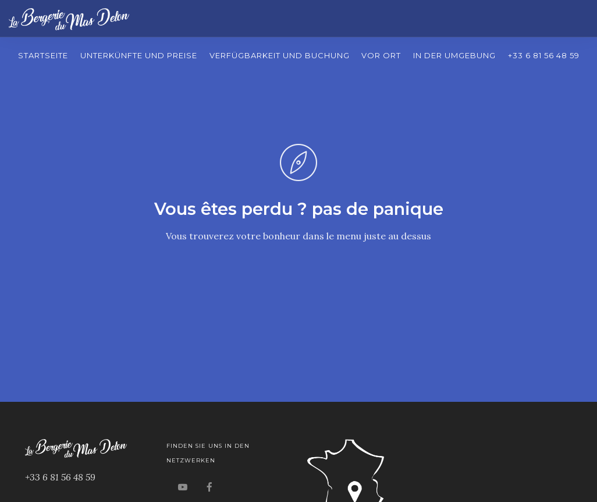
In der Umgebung (454, 55)
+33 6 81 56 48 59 (544, 55)
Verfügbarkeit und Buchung (279, 55)
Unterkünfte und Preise (138, 55)
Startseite (43, 55)
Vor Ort (381, 55)
